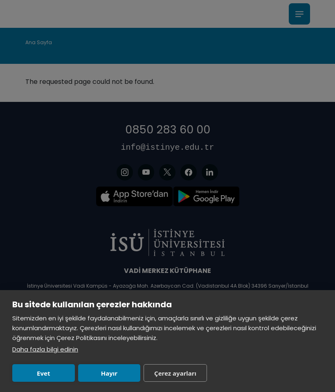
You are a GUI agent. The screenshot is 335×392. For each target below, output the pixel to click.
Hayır (109, 373)
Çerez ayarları (175, 373)
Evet (43, 373)
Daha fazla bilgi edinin (45, 349)
